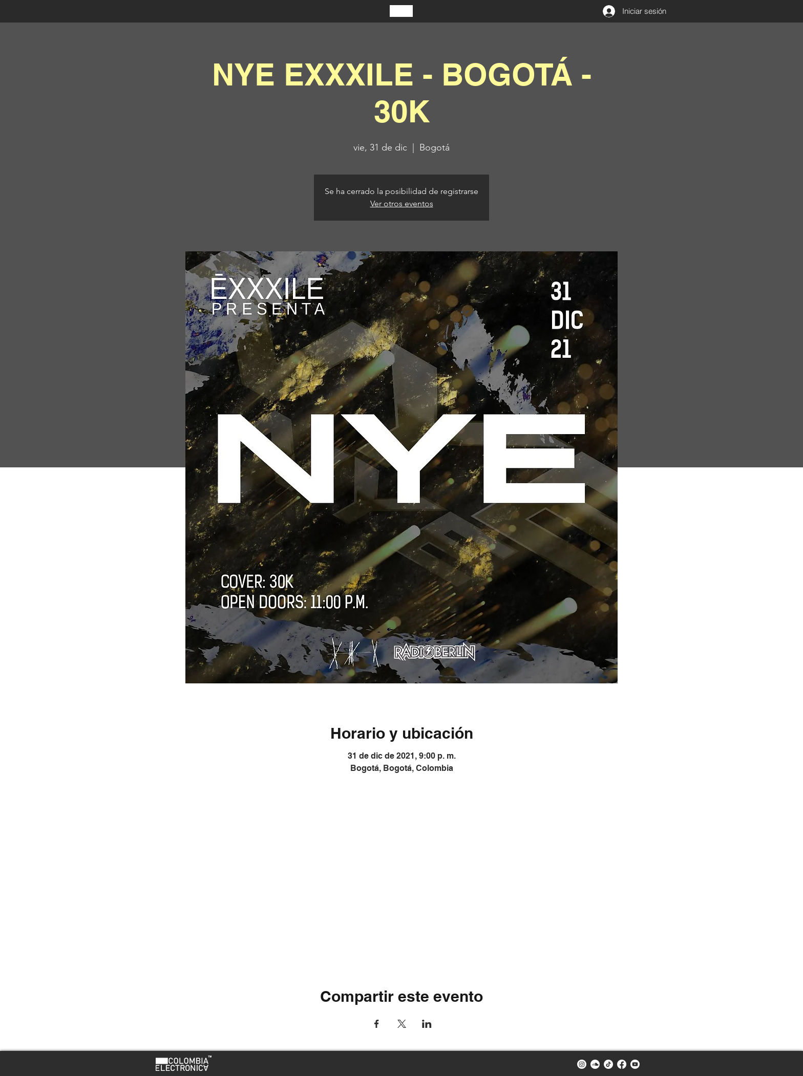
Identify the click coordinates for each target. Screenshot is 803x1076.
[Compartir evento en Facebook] (377, 1024)
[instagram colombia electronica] (581, 1064)
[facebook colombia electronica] (621, 1064)
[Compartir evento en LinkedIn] (427, 1024)
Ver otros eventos (401, 203)
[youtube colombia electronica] (635, 1064)
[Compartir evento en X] (402, 1024)
